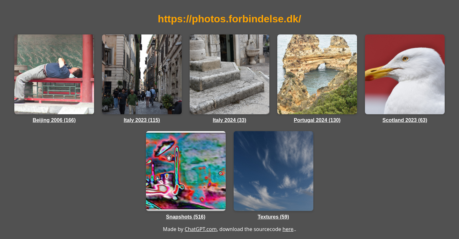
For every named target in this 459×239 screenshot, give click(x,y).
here (287, 229)
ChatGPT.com (201, 229)
